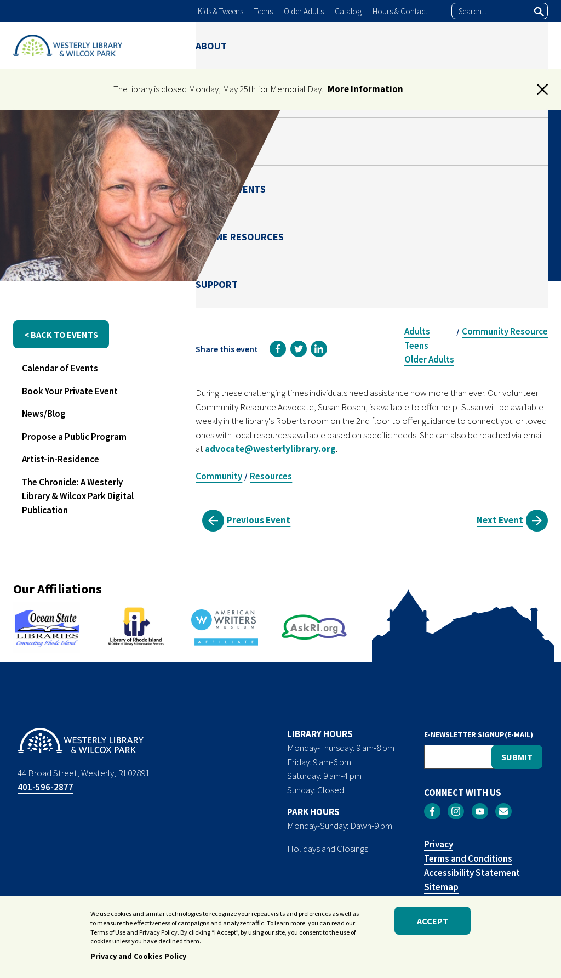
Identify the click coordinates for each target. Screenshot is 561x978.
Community (219, 476)
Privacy (438, 844)
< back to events (61, 334)
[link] (278, 349)
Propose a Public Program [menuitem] (74, 437)
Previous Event (258, 520)
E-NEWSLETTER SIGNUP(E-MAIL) (478, 734)
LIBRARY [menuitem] (257, 45)
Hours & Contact (400, 11)
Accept (432, 920)
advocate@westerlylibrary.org (270, 449)
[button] (542, 89)
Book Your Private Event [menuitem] (70, 391)
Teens (263, 11)
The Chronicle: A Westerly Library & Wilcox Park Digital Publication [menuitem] (78, 496)
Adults (417, 331)
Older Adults (304, 11)
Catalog (348, 11)
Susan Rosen (449, 252)
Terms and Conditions (468, 858)
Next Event (500, 520)
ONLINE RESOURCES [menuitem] (449, 45)
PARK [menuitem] (299, 45)
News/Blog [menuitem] (44, 414)
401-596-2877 (45, 787)
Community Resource (505, 331)
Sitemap (441, 887)
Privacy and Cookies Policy (138, 957)
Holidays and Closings (327, 849)
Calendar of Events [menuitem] (60, 368)
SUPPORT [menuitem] (527, 45)
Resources (271, 476)
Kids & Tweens (220, 11)
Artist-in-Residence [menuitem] (60, 459)
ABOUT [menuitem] (211, 45)
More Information (365, 89)
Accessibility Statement (472, 873)
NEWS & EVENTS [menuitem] (358, 45)
